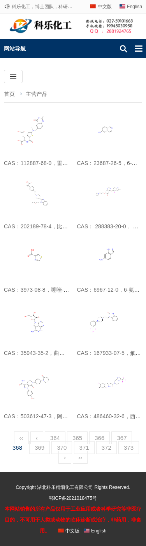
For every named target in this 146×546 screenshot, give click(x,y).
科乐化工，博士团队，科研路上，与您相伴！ (58, 6)
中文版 (105, 6)
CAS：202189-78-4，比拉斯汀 (41, 226)
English (134, 6)
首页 (9, 94)
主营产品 (36, 94)
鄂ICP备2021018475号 (73, 498)
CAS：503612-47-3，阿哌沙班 (41, 416)
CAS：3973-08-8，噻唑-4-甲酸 (41, 290)
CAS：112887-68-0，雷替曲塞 (41, 163)
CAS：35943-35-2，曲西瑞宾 (40, 353)
